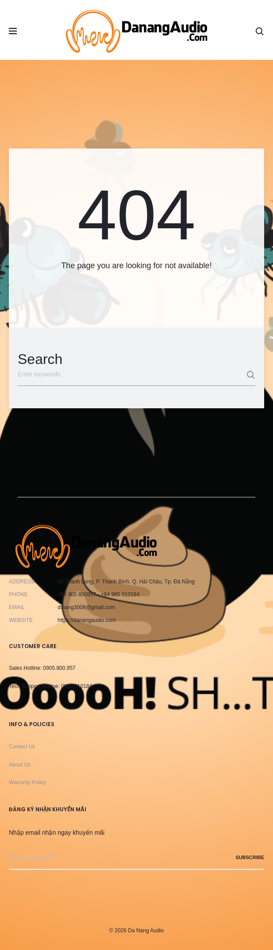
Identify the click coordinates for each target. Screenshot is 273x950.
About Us (20, 765)
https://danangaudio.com (86, 620)
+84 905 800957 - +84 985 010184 (98, 594)
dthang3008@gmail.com (86, 607)
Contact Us (22, 746)
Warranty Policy (27, 782)
